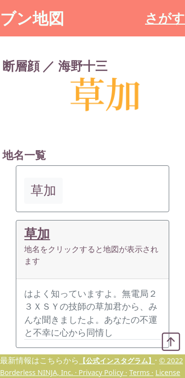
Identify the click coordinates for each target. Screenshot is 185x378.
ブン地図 (32, 18)
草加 (37, 233)
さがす (165, 18)
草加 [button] (43, 190)
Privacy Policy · (102, 372)
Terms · (141, 372)
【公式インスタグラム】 (117, 360)
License (167, 372)
